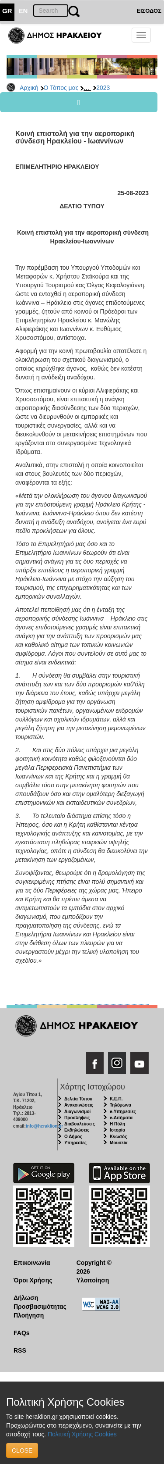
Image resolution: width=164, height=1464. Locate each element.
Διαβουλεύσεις (79, 1123)
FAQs (22, 1332)
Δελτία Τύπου (78, 1098)
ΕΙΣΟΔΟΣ (148, 10)
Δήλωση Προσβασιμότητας (38, 1302)
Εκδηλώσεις (77, 1130)
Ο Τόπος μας (61, 87)
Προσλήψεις (77, 1117)
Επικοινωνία (32, 1262)
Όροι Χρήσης (33, 1280)
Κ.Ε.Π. (116, 1098)
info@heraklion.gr (44, 1126)
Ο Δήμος (73, 1136)
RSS (20, 1350)
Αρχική (29, 87)
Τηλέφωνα (120, 1105)
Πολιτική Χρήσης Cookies (82, 1434)
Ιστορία (117, 1130)
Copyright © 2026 (94, 1267)
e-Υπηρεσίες (123, 1111)
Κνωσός (118, 1136)
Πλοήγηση (29, 1315)
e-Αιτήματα (121, 1117)
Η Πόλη (117, 1123)
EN (23, 10)
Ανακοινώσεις (78, 1105)
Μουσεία (119, 1142)
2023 (103, 87)
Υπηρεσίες (75, 1142)
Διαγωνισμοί (77, 1111)
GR (7, 10)
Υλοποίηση (93, 1280)
